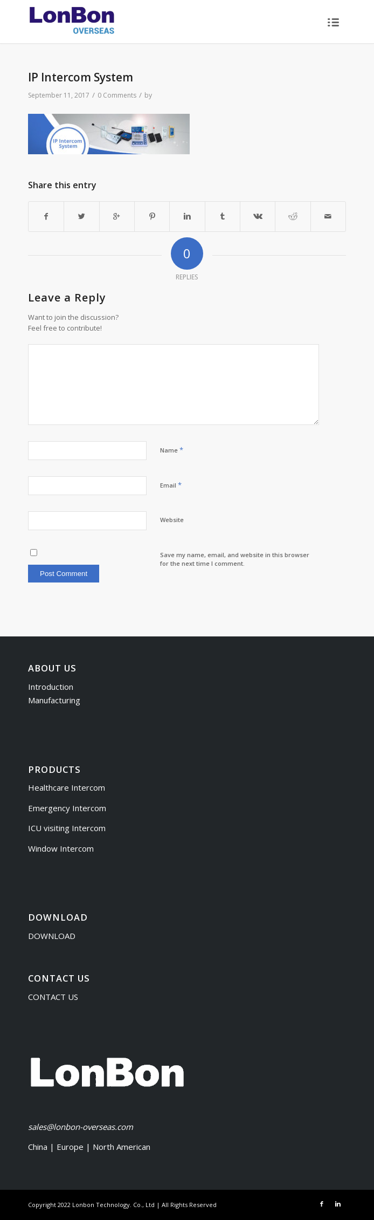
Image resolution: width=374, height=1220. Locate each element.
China (37, 1146)
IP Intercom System (80, 77)
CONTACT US (53, 996)
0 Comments (117, 95)
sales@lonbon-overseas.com (80, 1126)
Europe (71, 1146)
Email (171, 485)
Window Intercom (61, 848)
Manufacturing (54, 700)
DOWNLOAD (51, 935)
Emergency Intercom (67, 808)
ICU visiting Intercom (67, 828)
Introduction (50, 686)
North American (121, 1146)
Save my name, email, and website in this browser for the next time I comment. (234, 559)
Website (172, 520)
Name (171, 450)
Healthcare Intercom (66, 787)
